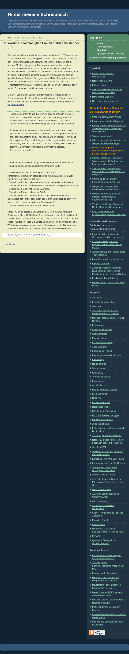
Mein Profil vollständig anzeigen (109, 58)
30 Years (96, 298)
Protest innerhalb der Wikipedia (107, 121)
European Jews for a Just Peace (108, 459)
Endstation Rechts (101, 402)
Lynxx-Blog (97, 372)
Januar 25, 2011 (44, 235)
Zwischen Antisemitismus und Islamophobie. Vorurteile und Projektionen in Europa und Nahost (109, 271)
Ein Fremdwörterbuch (102, 419)
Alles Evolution (99, 347)
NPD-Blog (97, 398)
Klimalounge (98, 359)
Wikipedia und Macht (102, 136)
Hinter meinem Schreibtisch (38, 14)
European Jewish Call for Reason (108, 463)
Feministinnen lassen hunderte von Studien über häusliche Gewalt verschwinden (109, 128)
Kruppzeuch (98, 381)
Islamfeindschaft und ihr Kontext (107, 259)
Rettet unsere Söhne (102, 81)
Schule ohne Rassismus (104, 411)
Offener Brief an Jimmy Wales (106, 117)
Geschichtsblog (99, 334)
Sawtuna (96, 306)
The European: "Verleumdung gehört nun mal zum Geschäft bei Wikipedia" (108, 171)
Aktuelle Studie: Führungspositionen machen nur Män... (108, 566)
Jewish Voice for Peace (103, 475)
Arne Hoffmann (105, 47)
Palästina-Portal (100, 520)
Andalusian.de (99, 385)
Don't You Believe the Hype (105, 415)
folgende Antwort (15, 104)
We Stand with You (101, 489)
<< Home (10, 244)
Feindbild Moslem (100, 263)
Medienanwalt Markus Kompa (106, 355)
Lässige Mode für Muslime (105, 573)
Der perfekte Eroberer (102, 97)
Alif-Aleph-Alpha (100, 501)
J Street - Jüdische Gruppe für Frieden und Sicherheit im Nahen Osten (108, 482)
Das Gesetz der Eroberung (105, 101)
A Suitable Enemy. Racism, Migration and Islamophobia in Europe (107, 244)
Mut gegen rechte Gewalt (104, 389)
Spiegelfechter (99, 368)
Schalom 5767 (99, 447)
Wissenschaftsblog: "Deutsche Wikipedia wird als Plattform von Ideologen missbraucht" (107, 161)
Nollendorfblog (99, 364)
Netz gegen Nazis (101, 407)
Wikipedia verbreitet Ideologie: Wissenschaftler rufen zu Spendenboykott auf (107, 196)
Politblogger (98, 325)
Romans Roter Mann (102, 342)
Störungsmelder (100, 394)
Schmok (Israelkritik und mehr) (107, 435)
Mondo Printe (98, 524)
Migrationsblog (99, 338)
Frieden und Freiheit (102, 351)
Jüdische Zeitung (100, 424)
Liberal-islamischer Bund (104, 302)
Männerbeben (99, 85)
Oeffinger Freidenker (102, 329)
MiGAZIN (96, 536)
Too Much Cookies (101, 377)
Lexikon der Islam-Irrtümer (105, 278)
